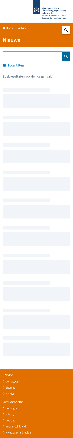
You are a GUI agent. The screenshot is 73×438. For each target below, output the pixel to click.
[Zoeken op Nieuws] (66, 56)
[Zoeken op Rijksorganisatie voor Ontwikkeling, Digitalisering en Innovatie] (66, 30)
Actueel (23, 28)
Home (8, 28)
